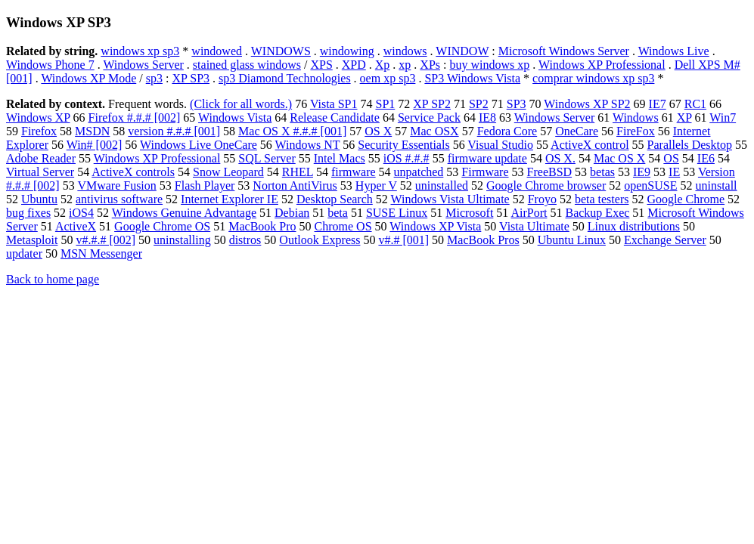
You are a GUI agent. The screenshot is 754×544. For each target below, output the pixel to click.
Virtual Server (40, 171)
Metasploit (31, 239)
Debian (292, 212)
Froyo (542, 199)
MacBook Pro (262, 226)
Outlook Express (319, 239)
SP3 (516, 103)
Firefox (39, 131)
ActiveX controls (133, 171)
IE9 (641, 171)
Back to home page (52, 279)
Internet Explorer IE (229, 199)
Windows (636, 117)
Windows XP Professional (602, 64)
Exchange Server (665, 239)
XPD (354, 64)
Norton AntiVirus (295, 185)
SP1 (385, 103)
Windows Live (673, 51)
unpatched (419, 171)
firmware (353, 171)
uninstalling (182, 239)
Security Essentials (403, 144)
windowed (216, 51)
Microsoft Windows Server (563, 51)
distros (245, 239)
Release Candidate (335, 117)
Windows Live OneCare (198, 144)
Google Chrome (686, 199)
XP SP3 (190, 78)
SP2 (479, 103)
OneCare (576, 131)
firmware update (487, 158)
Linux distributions (634, 226)
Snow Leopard (228, 171)
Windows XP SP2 (587, 103)
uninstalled (441, 185)
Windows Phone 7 (50, 64)
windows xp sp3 (140, 51)
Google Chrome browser (546, 185)
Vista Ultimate (534, 226)
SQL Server (266, 158)
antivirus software (119, 199)
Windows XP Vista (435, 226)
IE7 (657, 103)
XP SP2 (432, 103)
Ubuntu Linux (572, 239)
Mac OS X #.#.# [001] (292, 131)
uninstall (716, 185)
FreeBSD (549, 171)
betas (602, 171)
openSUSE (650, 185)
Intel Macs (339, 158)
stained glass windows (247, 64)
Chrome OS (343, 226)
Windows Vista (235, 117)
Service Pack (429, 117)
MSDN (92, 131)
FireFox (635, 131)
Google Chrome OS (162, 226)
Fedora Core (507, 131)
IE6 (706, 158)
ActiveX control (590, 144)
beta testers (602, 199)
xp (405, 64)
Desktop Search (334, 199)
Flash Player (205, 185)
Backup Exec (597, 212)
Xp (382, 64)
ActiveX (75, 226)
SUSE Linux (396, 212)
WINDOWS (281, 51)
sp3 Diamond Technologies (285, 78)
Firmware (484, 171)
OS (670, 158)
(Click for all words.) (241, 103)
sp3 (154, 78)
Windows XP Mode (88, 78)
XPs (430, 64)
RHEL (297, 171)
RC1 (695, 103)
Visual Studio (500, 144)
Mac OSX (434, 131)
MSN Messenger (101, 253)
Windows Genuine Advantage (184, 212)
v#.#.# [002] (105, 239)
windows (405, 51)
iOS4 (81, 212)
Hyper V (376, 185)
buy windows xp (490, 64)
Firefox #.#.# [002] (134, 117)
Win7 (722, 117)
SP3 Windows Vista (472, 78)
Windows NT (307, 144)
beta (337, 212)
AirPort (528, 212)
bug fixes (28, 212)
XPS (321, 64)
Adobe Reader (41, 158)
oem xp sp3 (388, 78)
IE (674, 171)
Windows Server (143, 64)
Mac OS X (619, 158)
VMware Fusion (116, 185)
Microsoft (469, 212)
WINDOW (462, 51)
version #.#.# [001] (174, 131)
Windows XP (38, 117)
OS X (378, 131)
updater (24, 253)
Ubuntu (39, 199)
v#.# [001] (403, 239)
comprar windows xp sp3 (593, 78)
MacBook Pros (483, 239)
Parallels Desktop (689, 144)
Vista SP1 (334, 103)
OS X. (560, 158)
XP (684, 117)
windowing (347, 51)
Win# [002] (95, 144)
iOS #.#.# (406, 158)
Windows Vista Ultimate (449, 199)
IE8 (487, 117)
